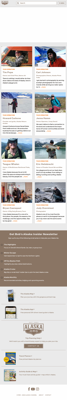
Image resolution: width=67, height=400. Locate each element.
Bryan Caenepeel (12, 208)
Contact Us (33, 346)
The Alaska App (27, 309)
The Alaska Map (28, 294)
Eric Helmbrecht (44, 164)
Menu (61, 3)
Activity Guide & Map (28, 371)
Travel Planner (25, 356)
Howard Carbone (12, 118)
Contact (48, 395)
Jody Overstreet (45, 208)
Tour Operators (9, 69)
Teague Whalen (11, 164)
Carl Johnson (43, 72)
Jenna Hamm (43, 118)
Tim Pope (8, 72)
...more (43, 87)
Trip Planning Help (33, 338)
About (41, 395)
